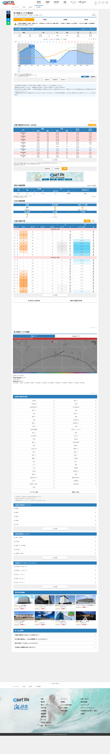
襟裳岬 (76, 468)
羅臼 (76, 432)
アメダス (43, 719)
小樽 (33, 426)
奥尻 (76, 474)
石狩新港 (75, 423)
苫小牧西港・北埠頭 (18, 382)
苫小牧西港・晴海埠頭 (67, 382)
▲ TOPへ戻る (55, 683)
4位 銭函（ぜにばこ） (19, 578)
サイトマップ (85, 705)
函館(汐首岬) (75, 477)
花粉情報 (43, 716)
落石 (34, 461)
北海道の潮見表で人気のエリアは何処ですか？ (27, 635)
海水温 (86, 19)
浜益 (34, 420)
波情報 (47, 2)
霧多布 (75, 448)
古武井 (34, 471)
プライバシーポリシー (87, 708)
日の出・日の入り (46, 722)
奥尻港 (75, 471)
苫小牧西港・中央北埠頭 (41, 382)
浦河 (33, 455)
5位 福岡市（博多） (19, 553)
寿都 (34, 439)
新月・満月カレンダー (47, 725)
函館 (33, 474)
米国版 (83, 714)
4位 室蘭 (16, 520)
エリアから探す (34, 492)
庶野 (76, 464)
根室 (75, 452)
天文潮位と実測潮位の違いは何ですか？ (25, 647)
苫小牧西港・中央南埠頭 (54, 382)
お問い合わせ (82, 2)
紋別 (75, 413)
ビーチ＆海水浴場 (66, 705)
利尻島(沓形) (33, 407)
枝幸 (33, 410)
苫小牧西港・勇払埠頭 (79, 382)
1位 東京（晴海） (18, 537)
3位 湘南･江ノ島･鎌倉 (20, 545)
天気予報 (56, 2)
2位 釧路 (16, 512)
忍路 (76, 426)
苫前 (34, 413)
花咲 (75, 455)
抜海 (76, 404)
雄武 (76, 410)
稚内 (75, 400)
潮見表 (38, 2)
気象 (65, 2)
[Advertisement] (55, 109)
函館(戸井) (33, 477)
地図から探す (75, 492)
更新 (64, 168)
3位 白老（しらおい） (19, 574)
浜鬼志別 (34, 404)
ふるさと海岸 (16, 379)
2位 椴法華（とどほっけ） (21, 570)
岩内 (33, 432)
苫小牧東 (33, 436)
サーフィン (73, 2)
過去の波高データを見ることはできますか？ (26, 643)
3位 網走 (16, 516)
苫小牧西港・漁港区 (29, 382)
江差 (33, 480)
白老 (75, 436)
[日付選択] (55, 79)
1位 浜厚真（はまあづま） (21, 566)
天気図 (44, 19)
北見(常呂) (76, 420)
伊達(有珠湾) (76, 442)
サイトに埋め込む (92, 125)
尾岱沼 (76, 439)
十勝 (33, 452)
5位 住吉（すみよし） (19, 582)
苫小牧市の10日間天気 (34, 300)
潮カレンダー (45, 705)
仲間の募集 (64, 711)
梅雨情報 (43, 714)
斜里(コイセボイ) (76, 429)
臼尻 (34, 468)
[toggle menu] (107, 2)
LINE (8, 23)
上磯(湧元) (76, 480)
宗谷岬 (34, 400)
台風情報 (43, 711)
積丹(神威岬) (34, 429)
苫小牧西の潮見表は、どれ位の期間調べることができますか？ (31, 639)
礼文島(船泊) (76, 407)
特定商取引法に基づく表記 (89, 711)
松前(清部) (76, 484)
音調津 (76, 458)
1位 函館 (16, 508)
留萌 (33, 416)
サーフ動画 (64, 708)
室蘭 (75, 445)
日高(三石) (34, 448)
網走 (33, 423)
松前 (34, 487)
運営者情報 (84, 702)
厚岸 (34, 445)
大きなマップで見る (18, 375)
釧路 (33, 442)
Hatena (8, 20)
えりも (34, 464)
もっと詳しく (93, 196)
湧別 (76, 416)
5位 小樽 (16, 524)
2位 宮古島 (17, 541)
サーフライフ (15, 686)
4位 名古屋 (17, 549)
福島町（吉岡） (34, 484)
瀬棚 (33, 458)
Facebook (8, 13)
